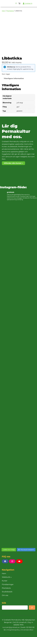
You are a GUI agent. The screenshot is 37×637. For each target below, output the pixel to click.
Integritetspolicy (13, 630)
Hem (3, 11)
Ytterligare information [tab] (14, 78)
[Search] (32, 607)
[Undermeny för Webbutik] (11, 577)
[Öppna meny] (16, 3)
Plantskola (10, 11)
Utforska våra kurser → (13, 163)
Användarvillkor (27, 630)
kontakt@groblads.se (11, 627)
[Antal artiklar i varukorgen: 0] (19, 3)
